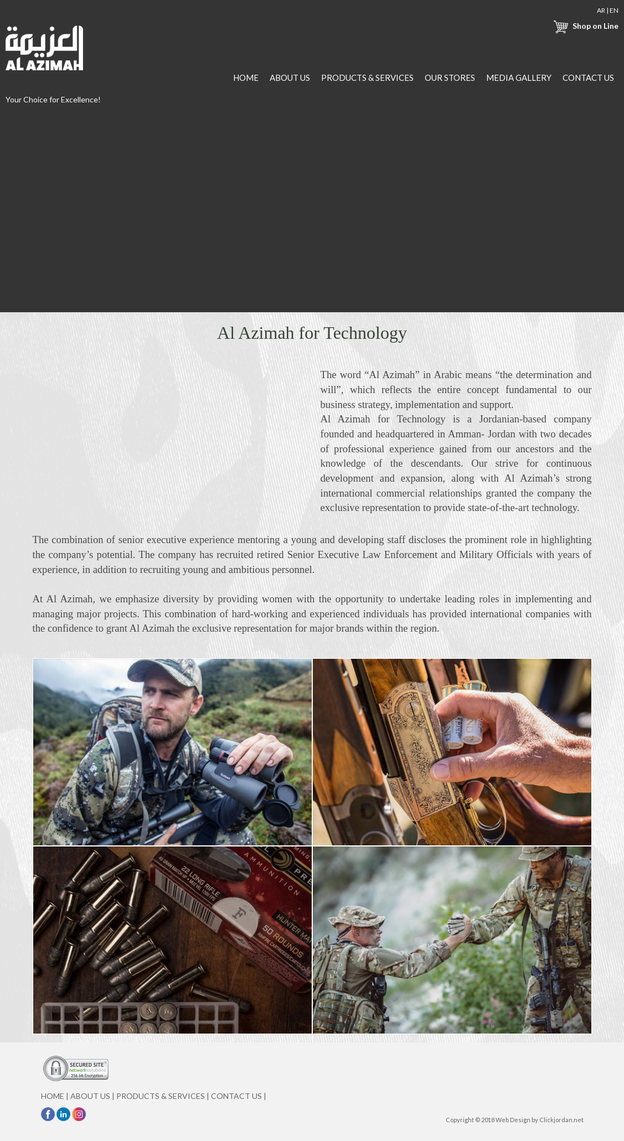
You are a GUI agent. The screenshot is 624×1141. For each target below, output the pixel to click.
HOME (246, 77)
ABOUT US (290, 77)
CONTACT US (588, 77)
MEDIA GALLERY (518, 77)
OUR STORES (450, 77)
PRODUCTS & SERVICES (367, 77)
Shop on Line (584, 25)
